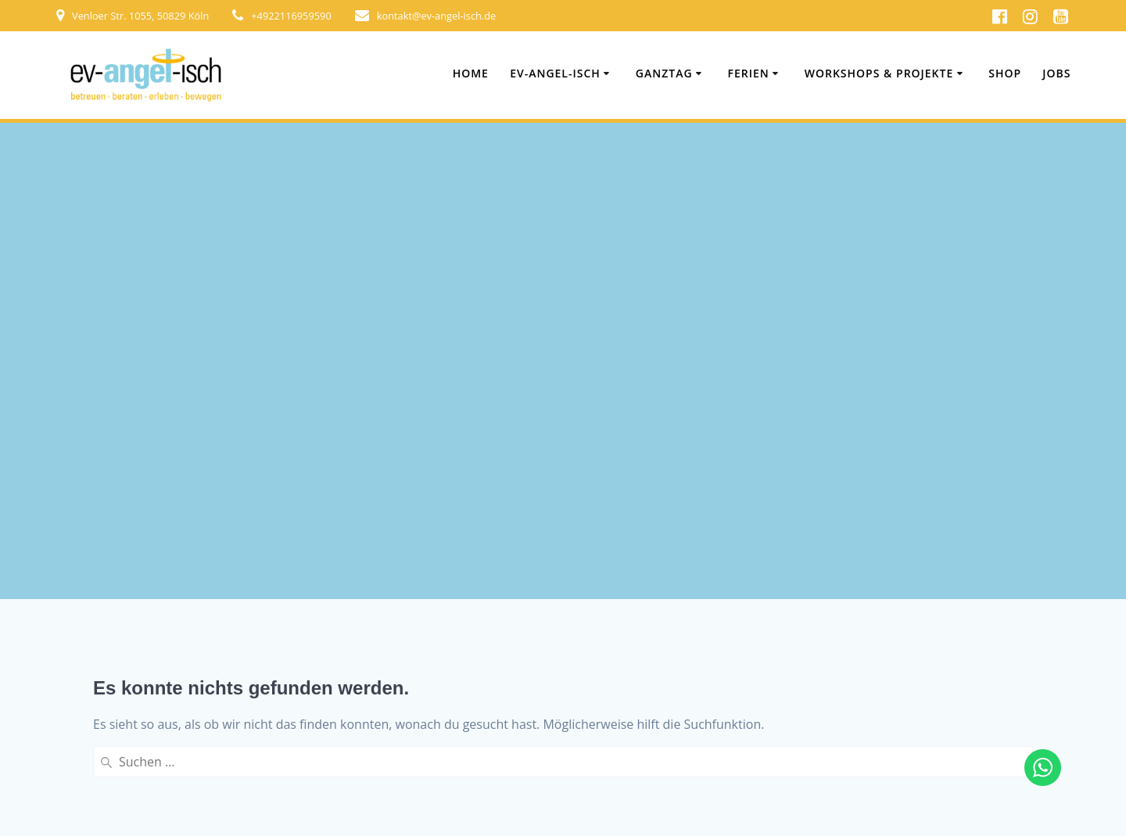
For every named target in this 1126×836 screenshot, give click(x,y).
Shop (1004, 73)
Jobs (1056, 73)
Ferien (748, 73)
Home (471, 73)
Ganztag (664, 73)
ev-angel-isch (555, 73)
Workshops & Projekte (879, 73)
